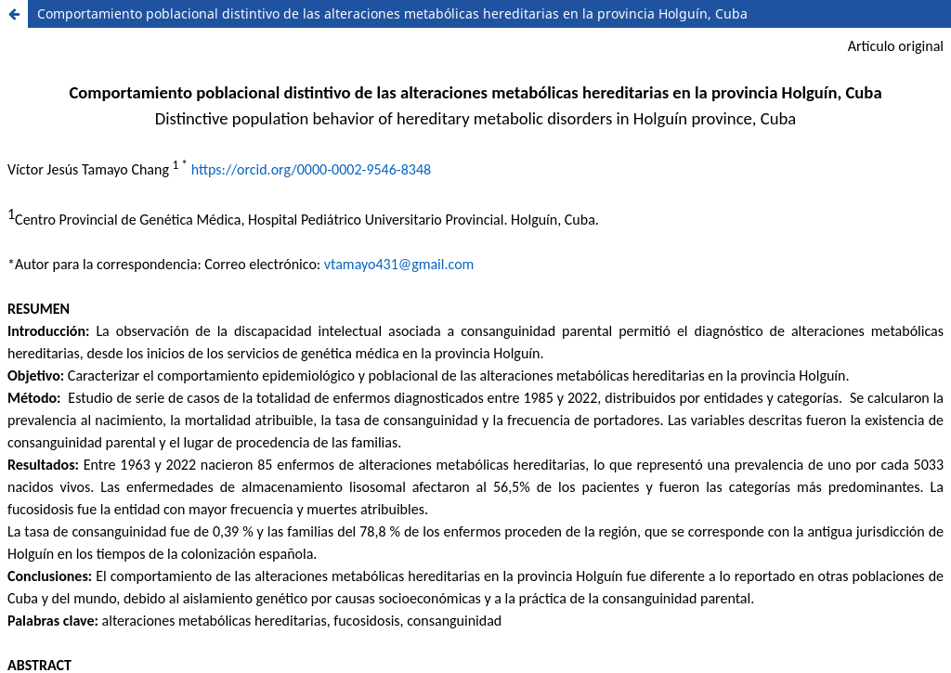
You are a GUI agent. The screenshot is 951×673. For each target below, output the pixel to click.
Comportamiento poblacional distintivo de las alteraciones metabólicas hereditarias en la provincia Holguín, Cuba (392, 13)
